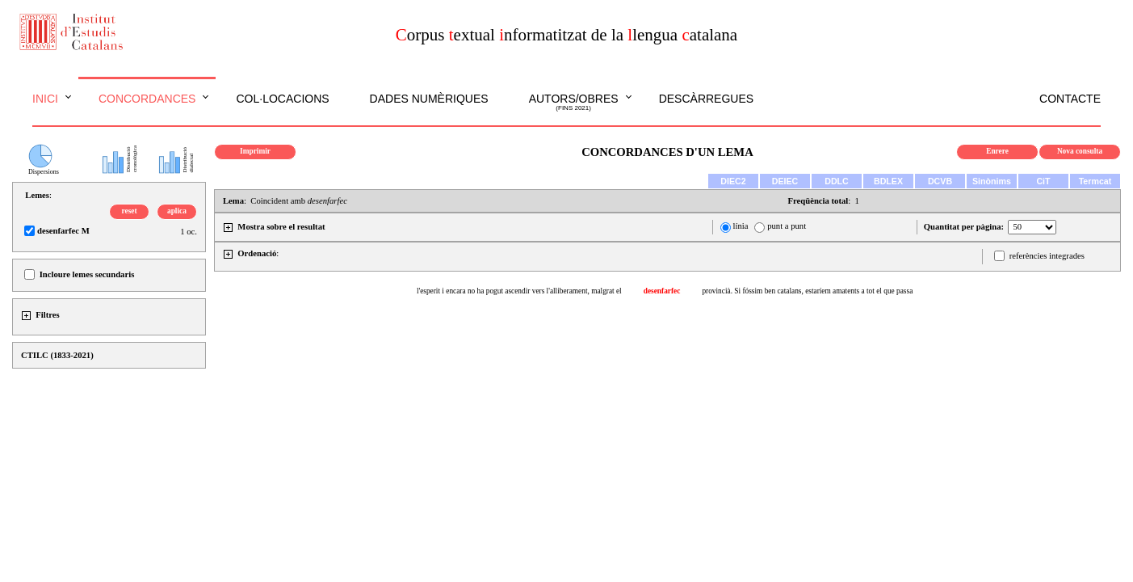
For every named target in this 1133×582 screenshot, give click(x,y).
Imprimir (255, 151)
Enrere (997, 151)
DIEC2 (732, 181)
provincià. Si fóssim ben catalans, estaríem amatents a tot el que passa (807, 291)
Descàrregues (706, 98)
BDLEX (888, 181)
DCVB (940, 181)
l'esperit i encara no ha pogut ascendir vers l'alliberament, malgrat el (519, 291)
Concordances (147, 98)
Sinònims (991, 181)
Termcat (1095, 181)
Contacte (1070, 98)
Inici (45, 98)
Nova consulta (1079, 151)
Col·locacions (282, 98)
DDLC (837, 181)
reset (129, 211)
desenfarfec (662, 291)
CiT (1043, 181)
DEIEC (785, 181)
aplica (177, 211)
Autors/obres (574, 102)
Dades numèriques (429, 98)
